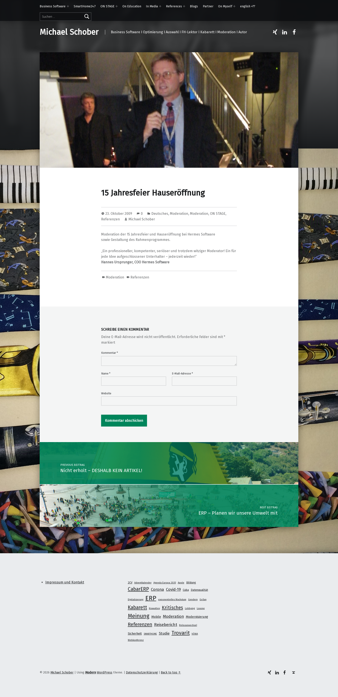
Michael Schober (69, 32)
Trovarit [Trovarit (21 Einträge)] (181, 633)
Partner (208, 6)
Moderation (179, 214)
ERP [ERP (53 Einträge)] (150, 598)
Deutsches (159, 214)
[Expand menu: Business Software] (68, 6)
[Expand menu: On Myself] (234, 6)
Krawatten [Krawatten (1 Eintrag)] (154, 608)
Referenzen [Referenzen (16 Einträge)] (140, 624)
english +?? (247, 6)
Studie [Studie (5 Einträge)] (164, 633)
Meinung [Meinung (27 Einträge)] (138, 616)
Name (105, 373)
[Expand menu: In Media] (160, 6)
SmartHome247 (85, 6)
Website (106, 393)
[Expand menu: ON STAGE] (117, 6)
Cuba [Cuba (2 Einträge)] (186, 589)
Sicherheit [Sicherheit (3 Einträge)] (135, 633)
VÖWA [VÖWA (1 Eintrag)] (195, 633)
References (174, 6)
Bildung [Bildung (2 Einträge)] (191, 582)
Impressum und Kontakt (64, 582)
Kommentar (109, 352)
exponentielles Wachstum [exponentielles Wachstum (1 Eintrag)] (172, 599)
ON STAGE (107, 6)
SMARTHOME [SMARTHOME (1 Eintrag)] (150, 633)
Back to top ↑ (171, 672)
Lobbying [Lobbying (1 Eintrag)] (190, 608)
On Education (131, 6)
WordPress (104, 672)
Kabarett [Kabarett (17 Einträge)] (137, 607)
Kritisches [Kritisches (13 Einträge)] (172, 607)
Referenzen (110, 219)
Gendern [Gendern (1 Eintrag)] (193, 599)
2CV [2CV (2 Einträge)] (130, 582)
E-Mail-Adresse (182, 373)
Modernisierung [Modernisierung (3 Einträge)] (197, 617)
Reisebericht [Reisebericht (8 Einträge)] (165, 624)
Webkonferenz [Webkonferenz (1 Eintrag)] (136, 640)
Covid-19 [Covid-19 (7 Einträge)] (173, 589)
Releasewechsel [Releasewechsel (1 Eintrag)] (188, 625)
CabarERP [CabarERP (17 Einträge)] (138, 589)
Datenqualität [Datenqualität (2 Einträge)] (199, 589)
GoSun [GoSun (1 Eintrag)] (203, 599)
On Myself (225, 6)
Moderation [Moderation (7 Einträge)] (173, 616)
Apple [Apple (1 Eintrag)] (181, 582)
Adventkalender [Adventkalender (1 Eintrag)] (143, 582)
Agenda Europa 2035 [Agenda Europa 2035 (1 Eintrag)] (164, 582)
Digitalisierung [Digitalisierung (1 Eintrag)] (135, 599)
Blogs (194, 6)
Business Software (53, 6)
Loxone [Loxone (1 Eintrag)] (201, 608)
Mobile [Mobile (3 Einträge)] (156, 617)
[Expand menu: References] (184, 6)
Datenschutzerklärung (142, 672)
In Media (152, 6)
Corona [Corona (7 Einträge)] (157, 589)
